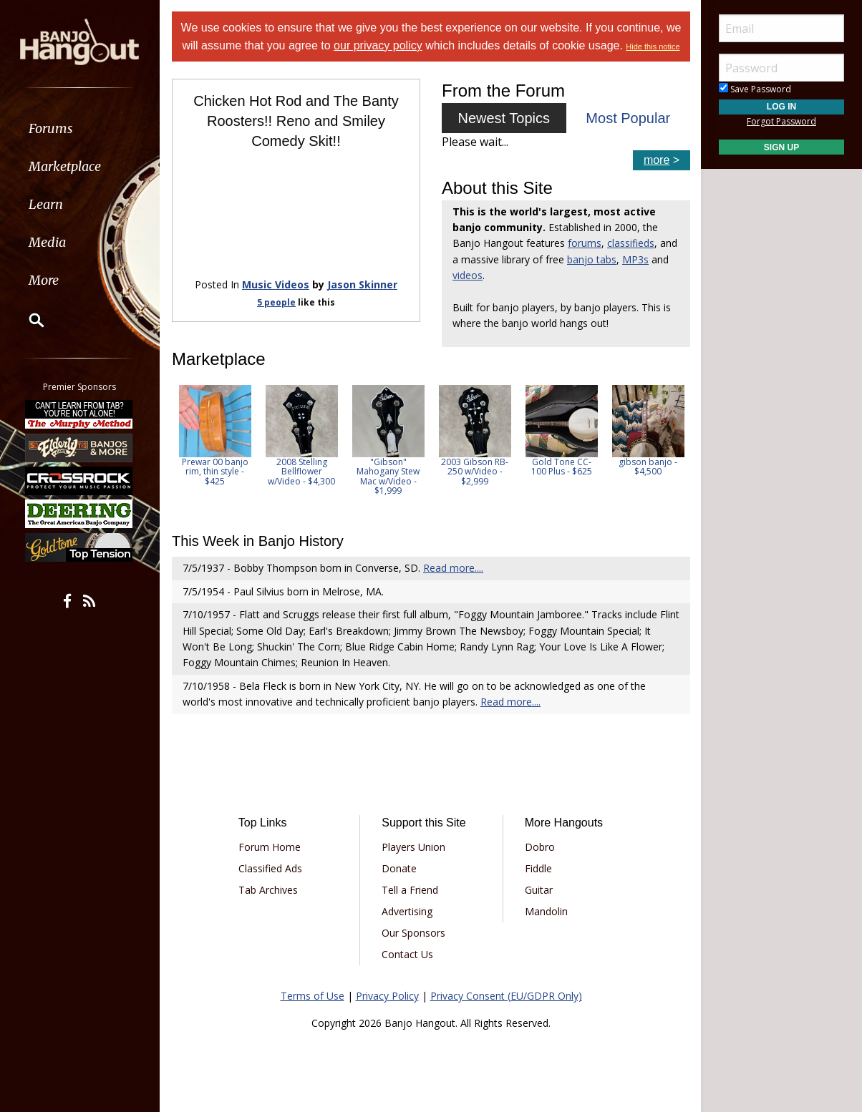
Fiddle (538, 868)
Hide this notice (652, 46)
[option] (215, 435)
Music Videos (275, 284)
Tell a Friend (410, 890)
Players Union (413, 847)
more (656, 160)
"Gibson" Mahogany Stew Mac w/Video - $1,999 (388, 476)
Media (48, 242)
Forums (52, 128)
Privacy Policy (387, 996)
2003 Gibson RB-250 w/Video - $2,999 (475, 471)
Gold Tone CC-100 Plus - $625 (561, 466)
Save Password (755, 89)
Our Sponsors (413, 933)
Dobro (540, 847)
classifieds (630, 243)
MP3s (635, 259)
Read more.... (453, 568)
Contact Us (407, 954)
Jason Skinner (362, 284)
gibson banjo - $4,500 (648, 466)
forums (584, 243)
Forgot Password (781, 121)
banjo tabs (591, 259)
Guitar (539, 890)
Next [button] (670, 449)
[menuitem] (80, 128)
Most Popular (628, 118)
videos (467, 275)
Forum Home (269, 847)
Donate (399, 868)
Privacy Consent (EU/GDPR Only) (506, 996)
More (45, 280)
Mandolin (546, 911)
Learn (47, 204)
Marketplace (66, 166)
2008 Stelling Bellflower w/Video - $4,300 (302, 471)
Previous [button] (179, 449)
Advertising (407, 911)
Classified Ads (270, 868)
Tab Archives (268, 890)
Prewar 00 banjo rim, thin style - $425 (215, 471)
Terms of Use (312, 996)
